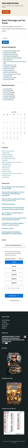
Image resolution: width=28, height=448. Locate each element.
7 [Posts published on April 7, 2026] (10, 122)
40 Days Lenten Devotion (10, 50)
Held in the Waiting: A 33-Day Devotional (14, 61)
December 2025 (7, 96)
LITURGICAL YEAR (8, 67)
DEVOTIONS (6, 59)
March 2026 (6, 90)
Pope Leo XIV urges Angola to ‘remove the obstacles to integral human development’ (13, 193)
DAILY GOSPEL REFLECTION (11, 58)
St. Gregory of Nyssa (8, 228)
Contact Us (4, 326)
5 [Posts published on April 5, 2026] (3, 122)
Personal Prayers (8, 70)
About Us (4, 328)
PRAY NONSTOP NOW (10, 3)
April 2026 (6, 89)
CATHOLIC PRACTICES (9, 54)
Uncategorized (7, 79)
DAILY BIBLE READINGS (9, 56)
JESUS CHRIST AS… (8, 65)
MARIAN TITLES (7, 68)
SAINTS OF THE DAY (8, 72)
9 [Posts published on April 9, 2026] (17, 122)
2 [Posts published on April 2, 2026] (17, 118)
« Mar (3, 143)
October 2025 (7, 99)
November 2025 (7, 98)
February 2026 (7, 92)
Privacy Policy (5, 324)
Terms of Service (6, 320)
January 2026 (7, 94)
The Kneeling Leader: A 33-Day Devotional (12, 173)
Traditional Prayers (8, 77)
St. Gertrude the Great (8, 204)
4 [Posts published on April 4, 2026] (24, 118)
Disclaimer (4, 322)
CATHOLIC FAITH (8, 52)
